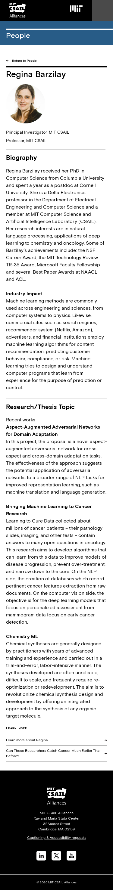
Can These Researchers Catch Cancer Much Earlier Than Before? (54, 753)
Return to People (24, 60)
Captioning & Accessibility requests (56, 838)
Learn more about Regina (27, 740)
